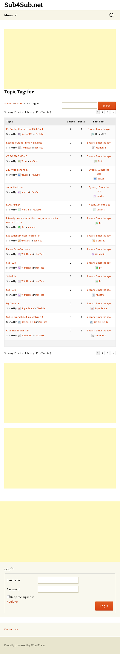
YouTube (40, 134)
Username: (14, 580)
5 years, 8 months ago (99, 156)
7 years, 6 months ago (99, 218)
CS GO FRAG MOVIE (16, 156)
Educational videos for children (23, 235)
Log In (104, 606)
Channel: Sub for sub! (17, 330)
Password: (13, 589)
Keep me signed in (22, 597)
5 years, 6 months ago (99, 142)
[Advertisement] (60, 59)
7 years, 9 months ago (99, 330)
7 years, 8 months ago (99, 303)
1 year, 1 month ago (98, 129)
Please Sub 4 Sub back (18, 249)
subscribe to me (14, 187)
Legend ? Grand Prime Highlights (24, 142)
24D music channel (17, 169)
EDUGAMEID (13, 204)
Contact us (11, 629)
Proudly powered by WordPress (25, 645)
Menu (8, 15)
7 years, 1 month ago (99, 204)
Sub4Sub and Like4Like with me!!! (24, 316)
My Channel (12, 303)
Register (12, 601)
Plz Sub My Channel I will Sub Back (24, 129)
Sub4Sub (9, 103)
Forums (19, 103)
